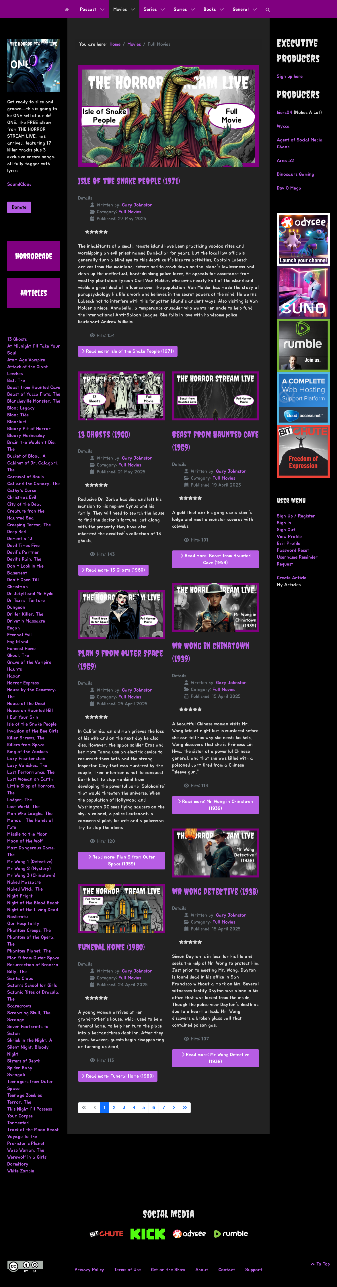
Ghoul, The (18, 655)
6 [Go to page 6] (153, 1107)
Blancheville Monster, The (33, 401)
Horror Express (23, 683)
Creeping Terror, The (29, 525)
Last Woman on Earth (30, 779)
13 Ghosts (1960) (104, 434)
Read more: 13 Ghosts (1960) (113, 570)
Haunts (14, 669)
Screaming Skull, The (28, 1013)
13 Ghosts (17, 339)
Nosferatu (17, 916)
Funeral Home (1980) (111, 947)
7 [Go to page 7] (163, 1107)
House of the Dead (26, 703)
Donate (19, 207)
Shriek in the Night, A (29, 1040)
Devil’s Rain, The (24, 559)
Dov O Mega (289, 188)
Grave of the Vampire (29, 662)
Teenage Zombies (24, 1095)
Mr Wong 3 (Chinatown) (31, 875)
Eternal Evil (19, 635)
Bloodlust (16, 422)
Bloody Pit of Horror (29, 428)
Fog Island (17, 641)
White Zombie (20, 1171)
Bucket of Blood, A (26, 456)
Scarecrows (19, 1006)
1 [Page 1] (105, 1107)
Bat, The (16, 380)
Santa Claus (20, 978)
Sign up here (290, 76)
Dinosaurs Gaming (295, 174)
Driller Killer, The (25, 614)
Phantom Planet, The (29, 951)
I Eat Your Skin (22, 717)
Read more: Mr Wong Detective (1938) (215, 1058)
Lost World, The (23, 806)
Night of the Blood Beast (33, 903)
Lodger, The (19, 800)
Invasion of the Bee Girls (32, 731)
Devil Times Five (23, 545)
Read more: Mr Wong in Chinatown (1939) (215, 805)
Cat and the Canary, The (33, 483)
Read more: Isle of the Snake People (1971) (128, 351)
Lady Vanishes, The (27, 765)
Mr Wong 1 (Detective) (29, 861)
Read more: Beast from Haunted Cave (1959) (215, 559)
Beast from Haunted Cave (33, 387)
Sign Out (286, 530)
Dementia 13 (19, 538)
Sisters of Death (23, 1061)
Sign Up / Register (296, 516)
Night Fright (20, 896)
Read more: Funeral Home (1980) (118, 1076)
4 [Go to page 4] (134, 1107)
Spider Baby (19, 1068)
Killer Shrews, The (25, 738)
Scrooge (15, 1020)
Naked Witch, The (25, 889)
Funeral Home (21, 648)
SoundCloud (19, 184)
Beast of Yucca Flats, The (33, 394)
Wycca (283, 126)
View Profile (289, 536)
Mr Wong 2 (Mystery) (29, 868)
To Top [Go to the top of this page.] (320, 1264)
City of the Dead (24, 504)
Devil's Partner (23, 552)
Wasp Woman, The (25, 1150)
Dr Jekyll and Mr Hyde (30, 593)
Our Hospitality (23, 923)
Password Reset (293, 550)
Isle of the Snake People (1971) (129, 181)
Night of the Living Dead (32, 910)
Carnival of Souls (25, 477)
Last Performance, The (30, 772)
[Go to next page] (174, 1107)
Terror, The (19, 1102)
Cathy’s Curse (21, 490)
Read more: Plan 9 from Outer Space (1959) (121, 860)
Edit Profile (288, 543)
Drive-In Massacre (26, 621)
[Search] (268, 9)
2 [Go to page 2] (114, 1107)
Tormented (18, 1123)
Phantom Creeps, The (29, 930)
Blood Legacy (21, 408)
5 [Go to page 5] (144, 1107)
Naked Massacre (24, 882)
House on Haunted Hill (30, 710)
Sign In (284, 523)
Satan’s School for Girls (32, 985)
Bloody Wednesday (26, 435)
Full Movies (129, 212)
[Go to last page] (185, 1107)
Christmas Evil (21, 497)
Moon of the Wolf (25, 841)
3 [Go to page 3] (124, 1107)
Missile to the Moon (27, 834)
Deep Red (16, 532)
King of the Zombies (27, 751)
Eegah (13, 628)
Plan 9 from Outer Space (33, 958)
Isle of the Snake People (32, 724)
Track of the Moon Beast (33, 1129)
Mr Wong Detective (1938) (215, 891)
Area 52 (285, 160)
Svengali (16, 1074)
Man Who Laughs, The (29, 813)
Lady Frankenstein (26, 758)
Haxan (14, 676)
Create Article (291, 578)
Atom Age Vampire (26, 360)
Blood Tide (18, 415)
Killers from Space (25, 745)
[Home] (68, 9)
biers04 (284, 112)
